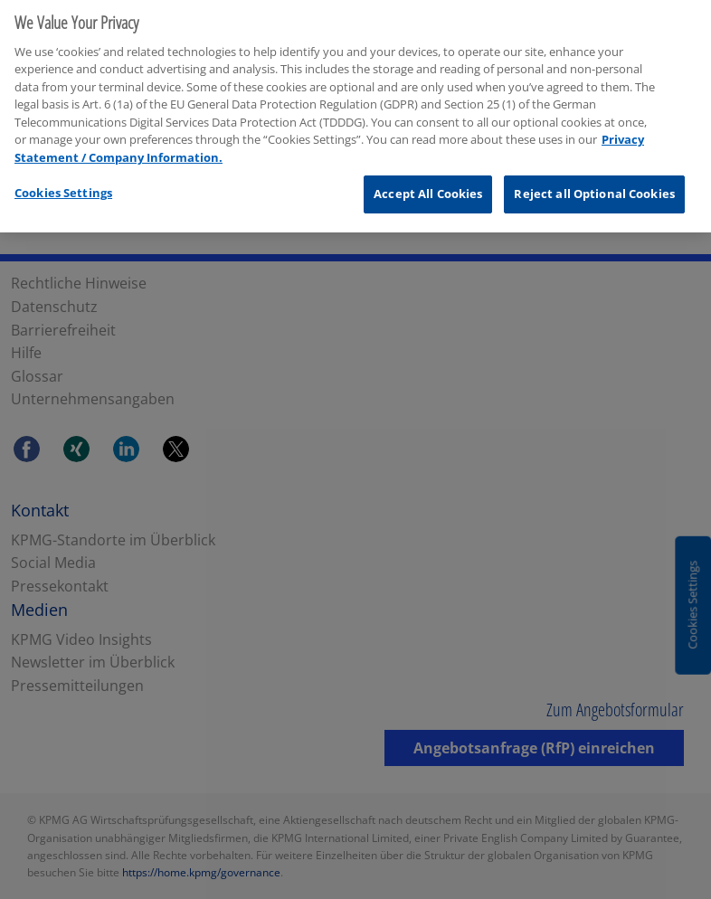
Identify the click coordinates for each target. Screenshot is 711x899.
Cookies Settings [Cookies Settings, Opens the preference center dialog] (63, 185)
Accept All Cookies (428, 186)
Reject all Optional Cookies (594, 186)
